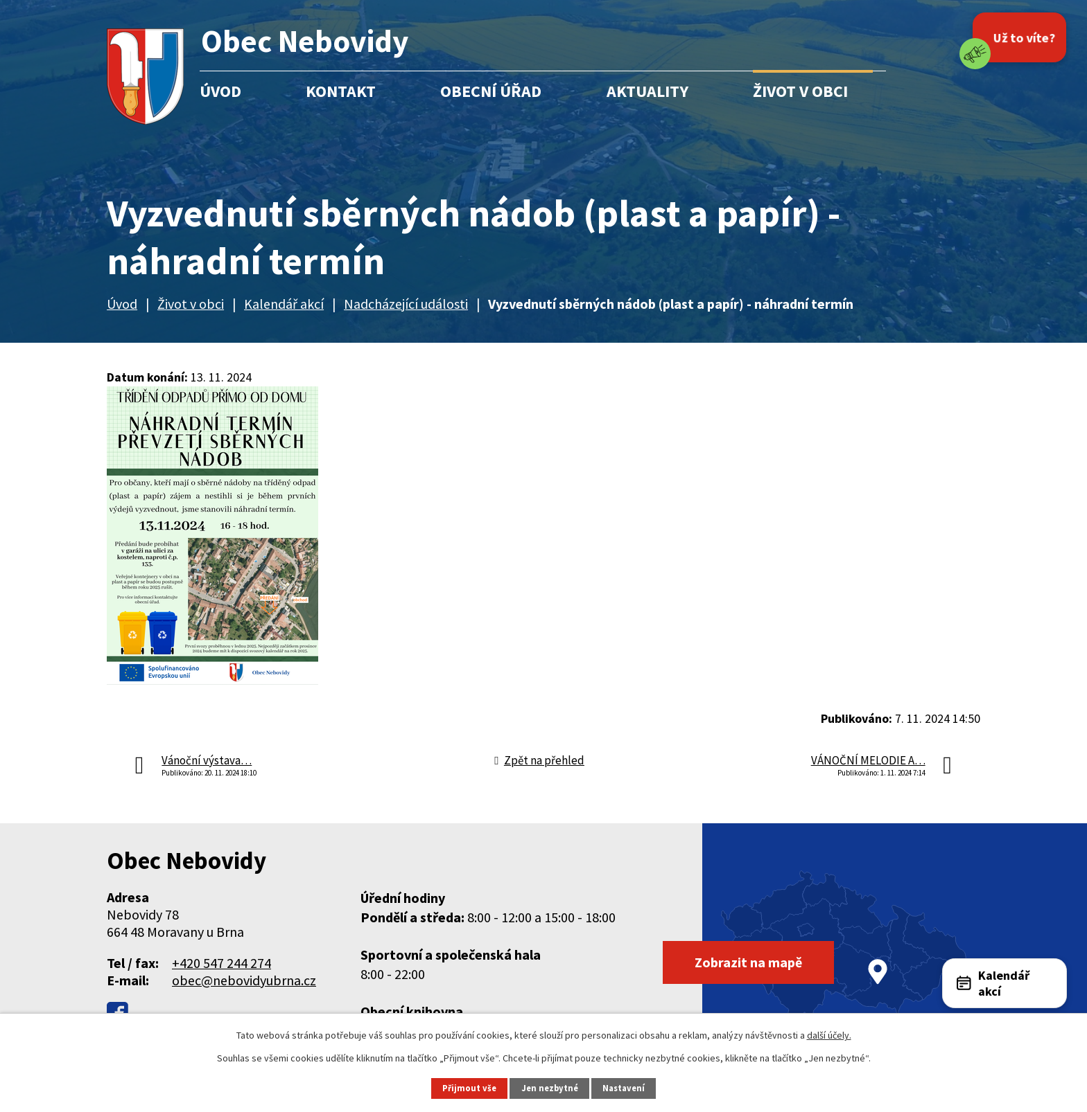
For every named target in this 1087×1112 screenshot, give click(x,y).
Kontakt (341, 91)
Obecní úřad (490, 91)
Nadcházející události (406, 303)
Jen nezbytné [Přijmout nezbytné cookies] (549, 1088)
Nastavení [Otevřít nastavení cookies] (623, 1088)
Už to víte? (1024, 37)
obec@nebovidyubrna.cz (244, 980)
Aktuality (647, 91)
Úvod (220, 91)
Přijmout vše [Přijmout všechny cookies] (469, 1088)
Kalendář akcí (284, 303)
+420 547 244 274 (221, 962)
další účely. (829, 1035)
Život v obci (800, 91)
